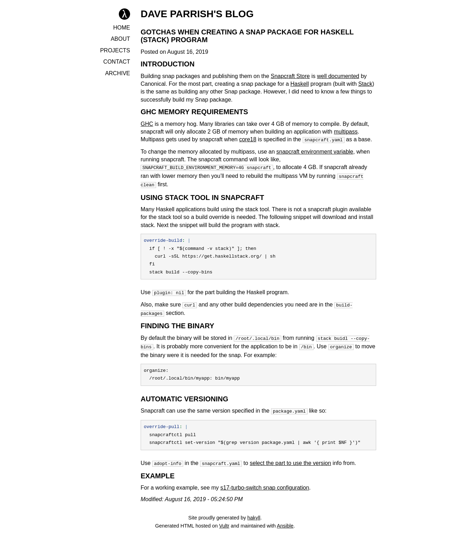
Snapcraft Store (290, 76)
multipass (346, 132)
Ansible (285, 518)
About (120, 39)
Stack (365, 84)
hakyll (254, 510)
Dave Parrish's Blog (197, 13)
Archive (117, 73)
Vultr (224, 518)
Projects (115, 50)
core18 (247, 139)
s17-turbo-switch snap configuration (264, 480)
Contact (116, 62)
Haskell (299, 84)
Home (121, 28)
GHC (147, 124)
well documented (338, 76)
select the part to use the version (290, 456)
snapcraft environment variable (314, 151)
